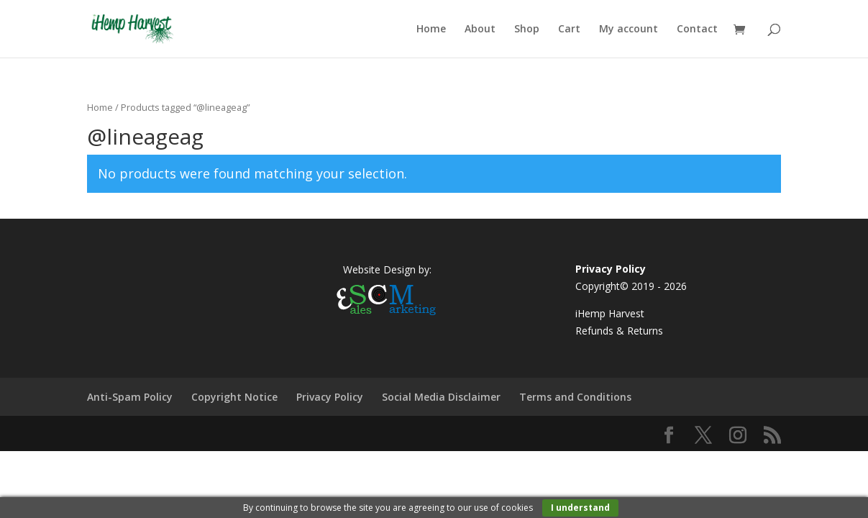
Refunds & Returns (619, 330)
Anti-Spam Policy (130, 397)
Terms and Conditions (575, 397)
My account (628, 29)
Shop (526, 29)
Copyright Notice (234, 397)
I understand (580, 507)
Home (431, 29)
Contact (697, 29)
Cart (569, 29)
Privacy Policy (329, 397)
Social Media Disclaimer (441, 397)
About (480, 29)
